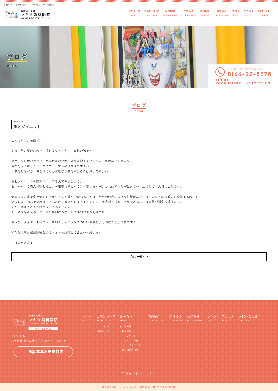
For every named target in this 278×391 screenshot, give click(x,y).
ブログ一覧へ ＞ (139, 256)
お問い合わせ (265, 13)
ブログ (236, 13)
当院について (151, 13)
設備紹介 (205, 13)
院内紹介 (188, 13)
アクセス (249, 13)
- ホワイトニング (129, 340)
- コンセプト (103, 326)
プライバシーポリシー (139, 373)
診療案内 (170, 13)
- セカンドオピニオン (131, 345)
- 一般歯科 (125, 326)
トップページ (132, 13)
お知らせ (221, 13)
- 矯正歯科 (125, 331)
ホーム (87, 318)
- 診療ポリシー (104, 331)
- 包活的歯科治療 (129, 350)
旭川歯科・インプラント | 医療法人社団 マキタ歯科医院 (141, 387)
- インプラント (128, 336)
